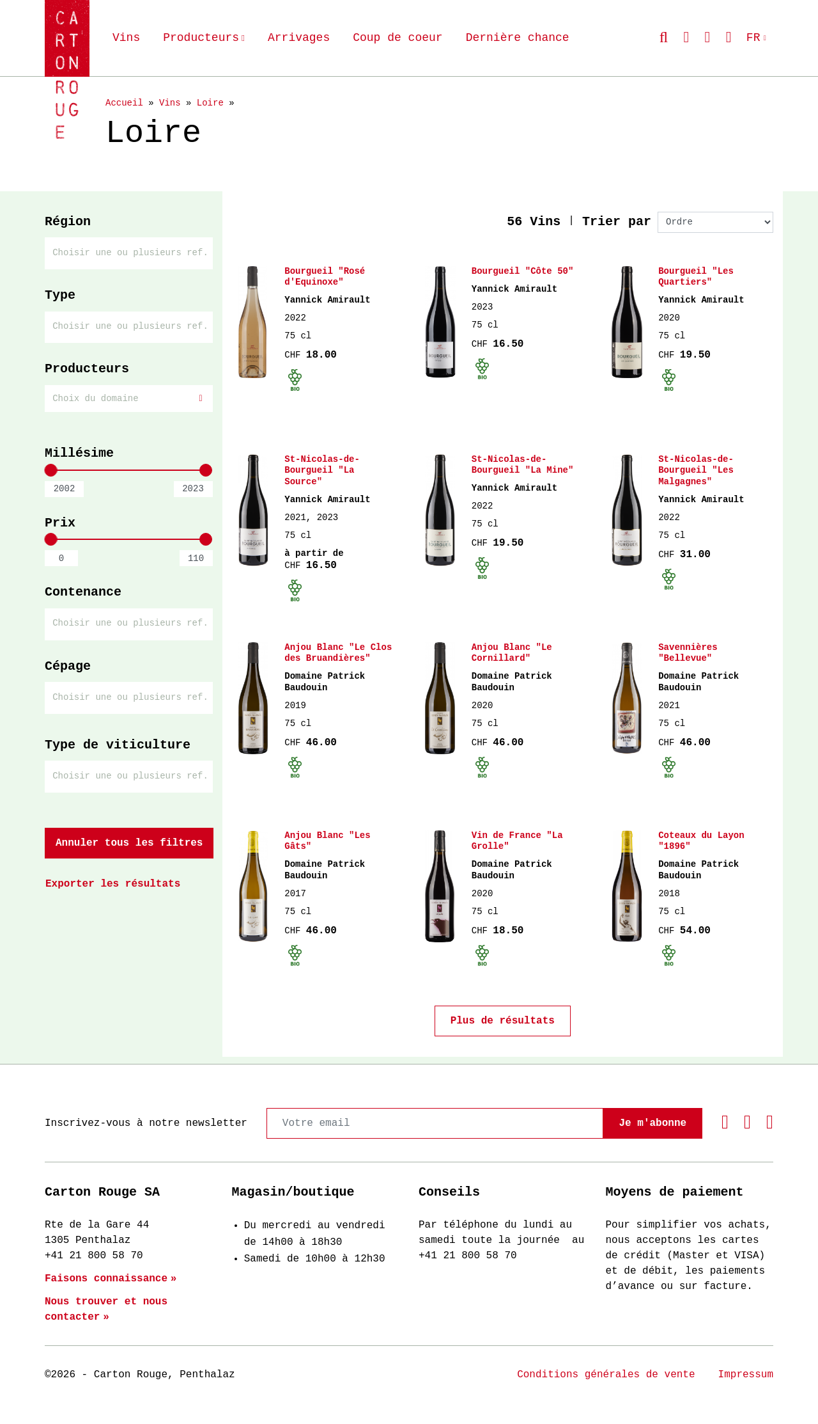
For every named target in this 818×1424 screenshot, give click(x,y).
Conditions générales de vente (606, 1375)
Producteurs (201, 37)
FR (753, 37)
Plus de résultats (503, 1028)
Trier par (616, 221)
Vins (126, 37)
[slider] (50, 469)
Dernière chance (517, 37)
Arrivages (299, 37)
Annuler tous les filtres (129, 840)
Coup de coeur (397, 37)
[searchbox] (130, 252)
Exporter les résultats (112, 881)
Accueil (124, 103)
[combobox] (129, 253)
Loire (210, 103)
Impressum (745, 1375)
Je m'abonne (652, 1123)
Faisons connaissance (106, 1279)
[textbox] (128, 397)
